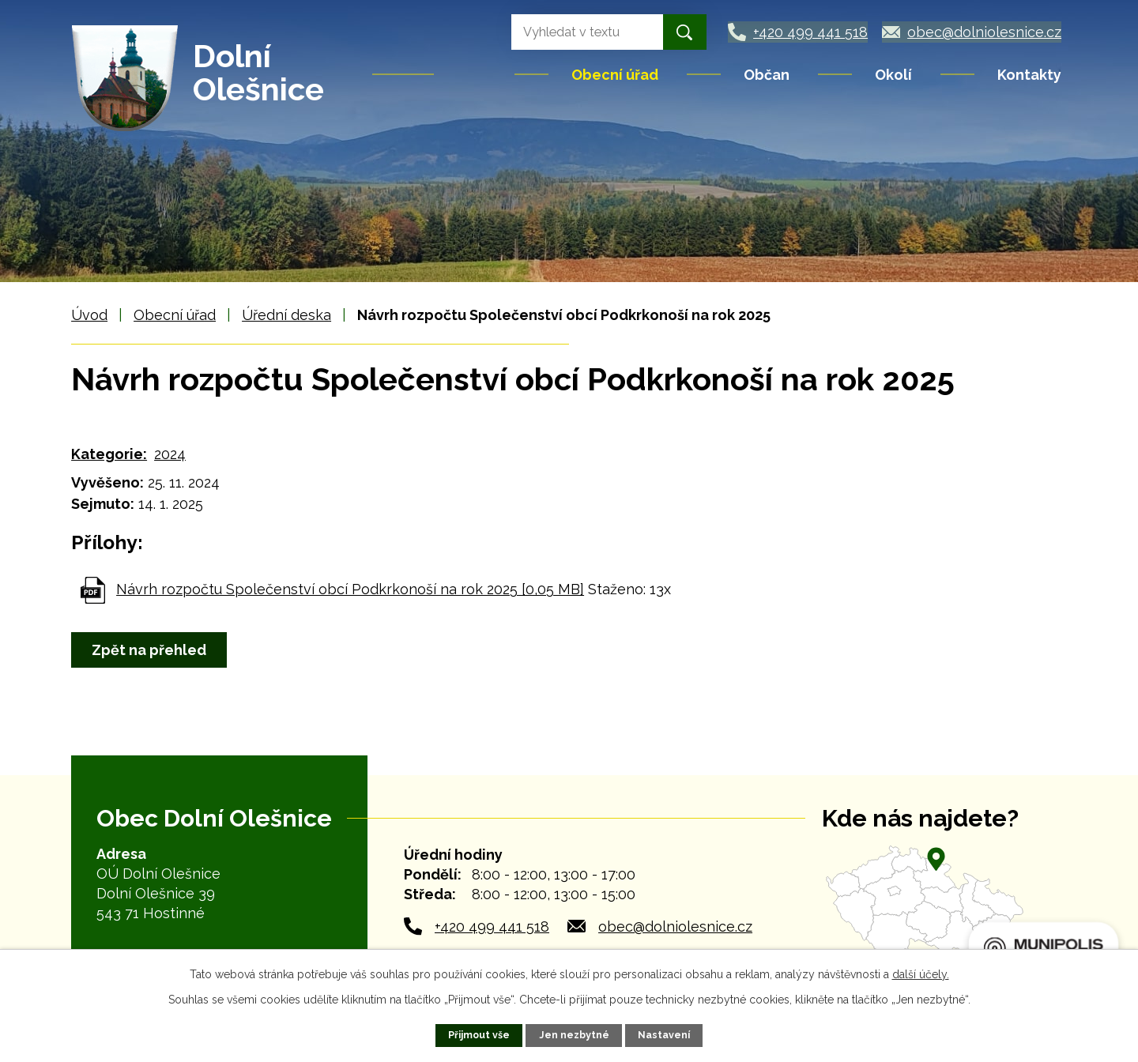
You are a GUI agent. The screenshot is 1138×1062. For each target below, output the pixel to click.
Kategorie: (109, 454)
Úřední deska (286, 315)
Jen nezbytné (574, 1035)
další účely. (920, 974)
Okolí (893, 74)
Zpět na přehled (149, 650)
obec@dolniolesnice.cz (675, 926)
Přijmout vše (479, 1035)
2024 (170, 454)
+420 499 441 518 (492, 926)
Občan (766, 74)
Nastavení (664, 1035)
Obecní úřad (614, 74)
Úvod (475, 74)
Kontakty (1029, 74)
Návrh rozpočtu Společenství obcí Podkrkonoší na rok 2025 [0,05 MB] (350, 589)
